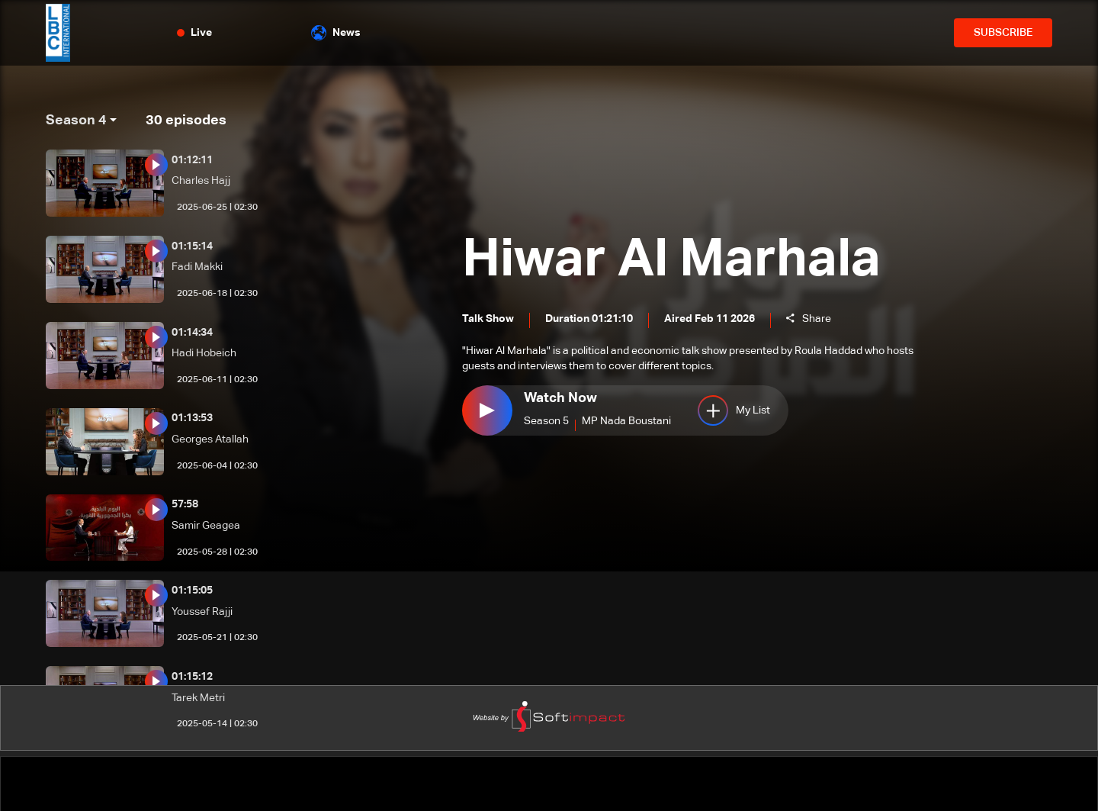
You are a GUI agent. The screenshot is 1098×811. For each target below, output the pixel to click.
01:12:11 (192, 160)
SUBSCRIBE (1003, 32)
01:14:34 (192, 332)
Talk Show (488, 319)
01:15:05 (192, 590)
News (336, 32)
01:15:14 (192, 246)
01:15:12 (192, 676)
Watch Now (560, 400)
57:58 (185, 504)
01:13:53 (192, 418)
